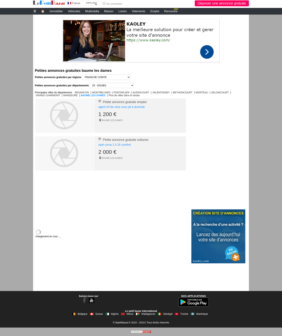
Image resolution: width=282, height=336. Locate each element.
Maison (108, 11)
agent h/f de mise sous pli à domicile (121, 106)
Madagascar (148, 313)
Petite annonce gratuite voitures (125, 140)
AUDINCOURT (141, 92)
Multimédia (92, 11)
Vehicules (74, 11)
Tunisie (184, 313)
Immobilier (56, 11)
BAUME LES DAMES (93, 95)
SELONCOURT (220, 92)
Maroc (129, 313)
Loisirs (123, 11)
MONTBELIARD (101, 92)
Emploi (154, 11)
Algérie (115, 313)
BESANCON (82, 92)
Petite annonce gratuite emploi (125, 102)
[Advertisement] (141, 40)
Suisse (99, 313)
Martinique (202, 313)
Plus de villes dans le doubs (124, 95)
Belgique (83, 313)
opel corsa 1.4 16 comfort (114, 144)
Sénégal (167, 313)
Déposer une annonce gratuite (222, 3)
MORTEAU (201, 92)
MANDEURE (70, 95)
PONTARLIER (121, 92)
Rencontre (171, 11)
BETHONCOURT (182, 92)
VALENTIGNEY (161, 92)
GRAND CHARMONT (48, 95)
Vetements (138, 11)
